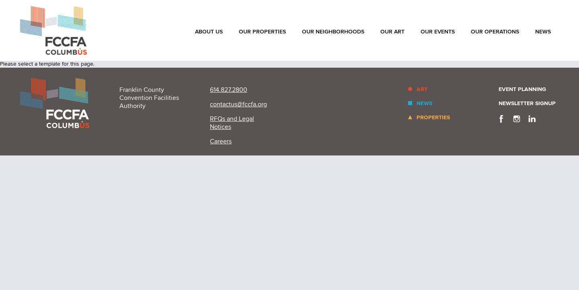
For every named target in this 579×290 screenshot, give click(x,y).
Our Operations (495, 31)
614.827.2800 (228, 90)
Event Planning (522, 89)
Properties (433, 117)
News (543, 31)
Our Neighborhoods (333, 31)
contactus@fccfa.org (238, 104)
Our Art (392, 31)
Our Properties (262, 31)
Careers (221, 141)
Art (422, 89)
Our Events (438, 31)
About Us (209, 31)
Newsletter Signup (527, 103)
